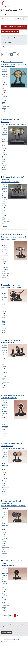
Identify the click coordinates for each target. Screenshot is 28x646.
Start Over (4, 23)
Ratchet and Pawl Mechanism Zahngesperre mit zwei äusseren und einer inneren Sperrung (13, 64)
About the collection (8, 42)
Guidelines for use (12, 624)
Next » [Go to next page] (11, 615)
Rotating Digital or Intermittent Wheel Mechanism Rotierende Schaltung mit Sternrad (12, 446)
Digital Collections (12, 9)
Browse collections (21, 624)
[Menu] (4, 14)
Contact (2, 626)
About (6, 624)
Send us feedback (6, 632)
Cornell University (8, 3)
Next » (14, 52)
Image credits (4, 628)
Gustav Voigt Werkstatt (4, 109)
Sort (3, 54)
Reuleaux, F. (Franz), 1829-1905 (4, 100)
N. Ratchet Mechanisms (5, 82)
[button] (14, 27)
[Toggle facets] (25, 47)
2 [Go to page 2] (17, 615)
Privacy (17, 639)
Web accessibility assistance (7, 641)
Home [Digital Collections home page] (2, 624)
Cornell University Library (9, 639)
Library (5, 6)
